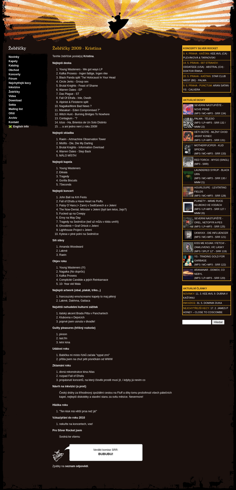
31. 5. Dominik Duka (209, 303)
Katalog (14, 65)
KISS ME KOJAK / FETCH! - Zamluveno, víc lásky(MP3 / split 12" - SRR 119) (210, 247)
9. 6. (185, 85)
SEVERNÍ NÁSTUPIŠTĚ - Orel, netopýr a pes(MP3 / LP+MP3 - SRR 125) (209, 222)
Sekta (12, 104)
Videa (12, 96)
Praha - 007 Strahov (204, 62)
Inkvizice (14, 87)
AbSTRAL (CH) (214, 67)
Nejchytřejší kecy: (196, 308)
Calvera (194, 89)
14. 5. (186, 62)
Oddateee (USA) (193, 67)
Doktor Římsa (192, 71)
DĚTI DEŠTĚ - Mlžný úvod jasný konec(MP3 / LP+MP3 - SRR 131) (211, 136)
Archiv (13, 117)
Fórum (13, 78)
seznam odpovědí (76, 466)
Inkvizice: (189, 303)
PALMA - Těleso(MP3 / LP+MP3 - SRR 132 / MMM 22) (210, 122)
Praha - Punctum (200, 85)
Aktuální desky (194, 100)
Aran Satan (221, 85)
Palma (202, 80)
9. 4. (185, 53)
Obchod (14, 70)
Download (15, 100)
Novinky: (189, 293)
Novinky (14, 57)
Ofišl (12, 113)
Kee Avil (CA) (219, 53)
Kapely (13, 61)
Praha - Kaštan (199, 53)
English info (21, 126)
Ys (185, 89)
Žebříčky (14, 91)
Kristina (89, 56)
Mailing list (16, 109)
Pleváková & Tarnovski (199, 57)
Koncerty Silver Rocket (200, 48)
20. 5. (186, 76)
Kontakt (14, 122)
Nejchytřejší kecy (20, 83)
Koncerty (14, 74)
